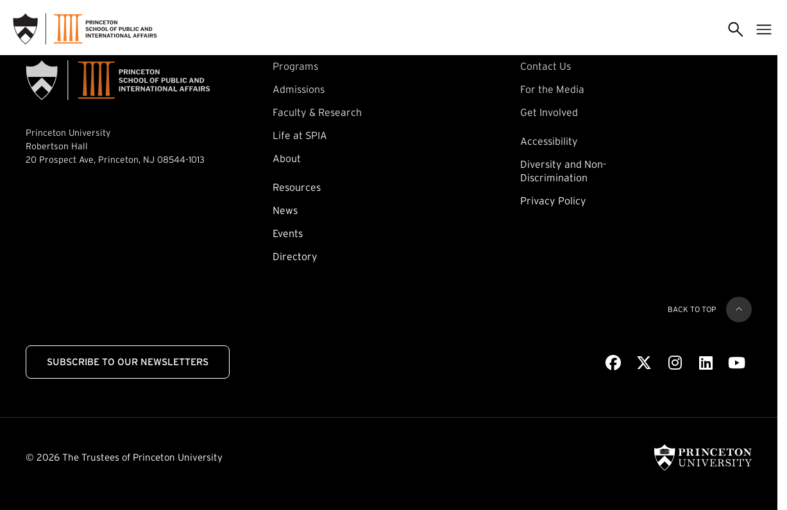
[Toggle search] (735, 29)
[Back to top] (739, 309)
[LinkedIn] (706, 363)
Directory (295, 256)
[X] (644, 363)
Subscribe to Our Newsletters (127, 361)
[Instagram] (675, 363)
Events (288, 233)
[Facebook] (613, 363)
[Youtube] (736, 363)
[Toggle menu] (764, 29)
